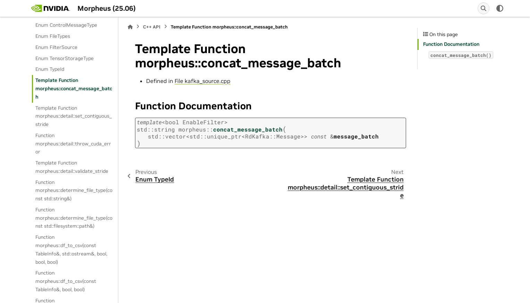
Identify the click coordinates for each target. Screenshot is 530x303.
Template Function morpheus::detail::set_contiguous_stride (73, 116)
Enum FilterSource (56, 47)
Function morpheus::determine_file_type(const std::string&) (73, 190)
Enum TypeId (49, 69)
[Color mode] (500, 8)
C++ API (151, 27)
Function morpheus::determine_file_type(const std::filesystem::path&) (73, 218)
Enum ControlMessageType (66, 25)
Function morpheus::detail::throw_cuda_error (73, 143)
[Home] (130, 27)
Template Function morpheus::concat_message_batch (73, 88)
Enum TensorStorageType (64, 58)
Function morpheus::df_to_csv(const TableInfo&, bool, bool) (65, 281)
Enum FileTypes (52, 36)
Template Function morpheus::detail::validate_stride (71, 167)
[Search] (483, 8)
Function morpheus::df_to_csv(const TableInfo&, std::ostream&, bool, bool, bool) (71, 249)
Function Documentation (451, 44)
